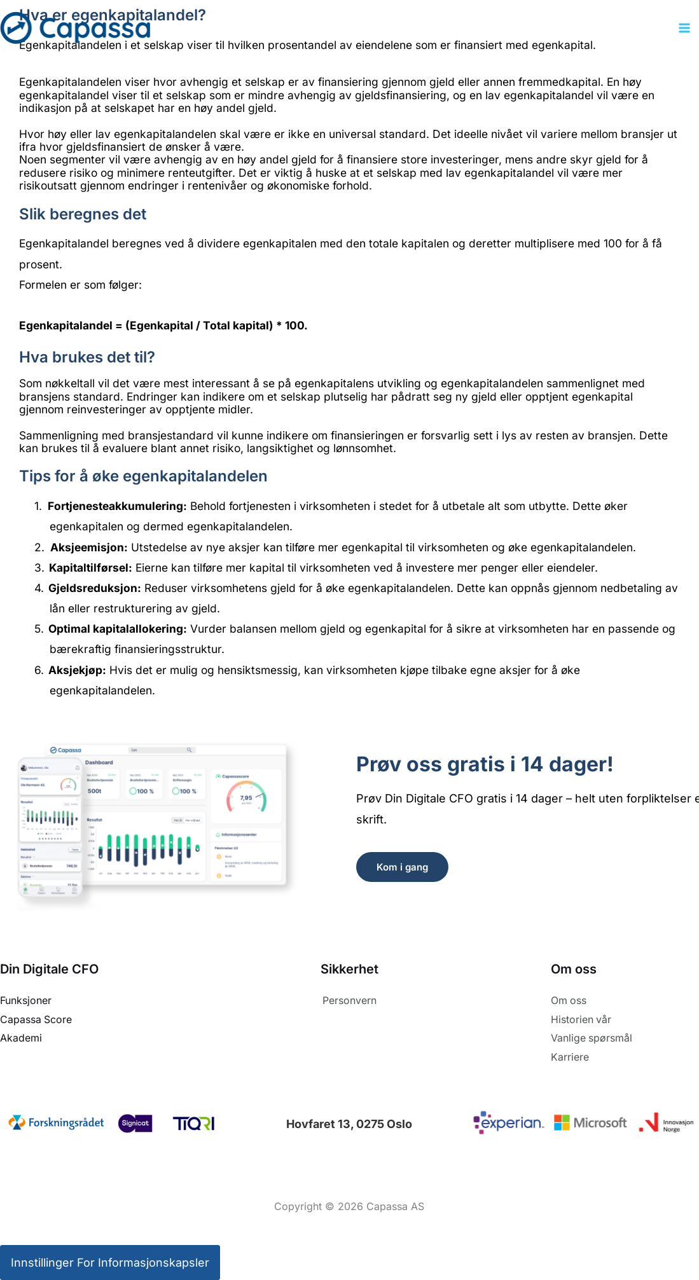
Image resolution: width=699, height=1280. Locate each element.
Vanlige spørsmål (592, 1037)
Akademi (21, 1037)
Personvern (349, 1000)
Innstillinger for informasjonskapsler (110, 1262)
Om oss (569, 1000)
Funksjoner (26, 1000)
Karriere (570, 1056)
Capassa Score (36, 1018)
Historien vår (581, 1018)
